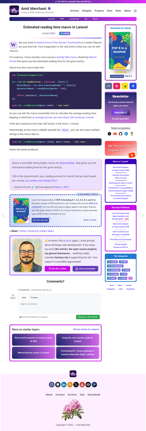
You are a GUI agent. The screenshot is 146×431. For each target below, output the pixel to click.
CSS (126, 270)
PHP (123, 262)
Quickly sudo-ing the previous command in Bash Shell (5, 216)
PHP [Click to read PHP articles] (62, 19)
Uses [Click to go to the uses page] (110, 10)
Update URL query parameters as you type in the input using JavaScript (143, 216)
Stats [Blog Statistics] (118, 10)
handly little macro (67, 57)
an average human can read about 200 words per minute (63, 117)
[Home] (14, 10)
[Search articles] (135, 11)
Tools (122, 278)
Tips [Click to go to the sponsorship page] (82, 394)
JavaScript (113, 270)
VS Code (113, 274)
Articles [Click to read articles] (74, 10)
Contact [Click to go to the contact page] (60, 394)
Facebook (32, 231)
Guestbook (130, 289)
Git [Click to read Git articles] (86, 19)
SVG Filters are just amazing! (120, 239)
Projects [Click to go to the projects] (99, 10)
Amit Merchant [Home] (33, 8)
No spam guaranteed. (120, 119)
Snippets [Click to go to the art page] (87, 10)
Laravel (65, 33)
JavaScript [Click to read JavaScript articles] (74, 19)
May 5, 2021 (62, 187)
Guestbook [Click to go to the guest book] (94, 394)
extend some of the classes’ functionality (58, 42)
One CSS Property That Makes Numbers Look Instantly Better (120, 216)
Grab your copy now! (41, 219)
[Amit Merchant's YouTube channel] (121, 148)
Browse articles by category (86, 329)
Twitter (22, 231)
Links (121, 289)
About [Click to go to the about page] (127, 10)
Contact (129, 285)
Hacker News (46, 231)
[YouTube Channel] (115, 135)
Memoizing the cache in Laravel (120, 183)
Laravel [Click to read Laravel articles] (51, 19)
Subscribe (120, 112)
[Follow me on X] (109, 135)
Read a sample (90, 220)
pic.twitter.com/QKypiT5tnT (41, 180)
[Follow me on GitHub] (120, 135)
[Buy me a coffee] (132, 135)
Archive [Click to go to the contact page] (72, 394)
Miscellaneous (115, 266)
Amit (68, 240)
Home (112, 285)
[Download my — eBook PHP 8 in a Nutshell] (121, 50)
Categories (111, 289)
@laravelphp (67, 163)
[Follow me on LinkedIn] (126, 135)
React (111, 278)
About (120, 285)
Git (123, 274)
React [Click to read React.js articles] (95, 19)
